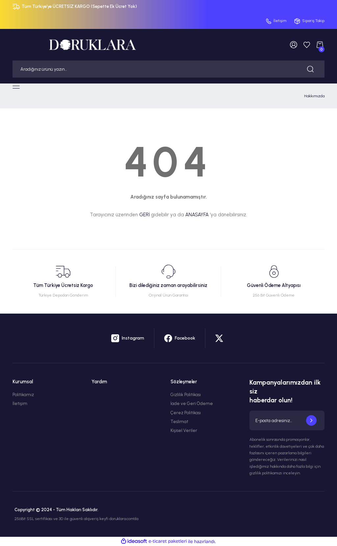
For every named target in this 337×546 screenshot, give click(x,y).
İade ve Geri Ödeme (191, 403)
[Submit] (311, 420)
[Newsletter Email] (286, 420)
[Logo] (92, 44)
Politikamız (23, 394)
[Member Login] (293, 44)
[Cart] (319, 44)
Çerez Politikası (185, 412)
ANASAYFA (197, 215)
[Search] (168, 69)
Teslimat (179, 421)
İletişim (20, 403)
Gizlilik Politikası (185, 394)
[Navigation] (16, 87)
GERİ (144, 215)
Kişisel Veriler (183, 430)
